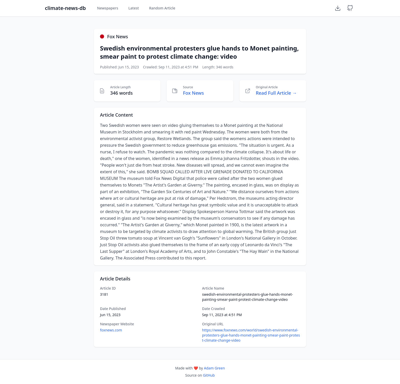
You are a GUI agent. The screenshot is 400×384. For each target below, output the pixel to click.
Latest (133, 8)
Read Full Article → (276, 93)
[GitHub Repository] (350, 8)
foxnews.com (111, 330)
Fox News (193, 93)
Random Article (162, 8)
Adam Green (214, 368)
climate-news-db (65, 8)
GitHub (209, 375)
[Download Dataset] (338, 8)
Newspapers (107, 8)
